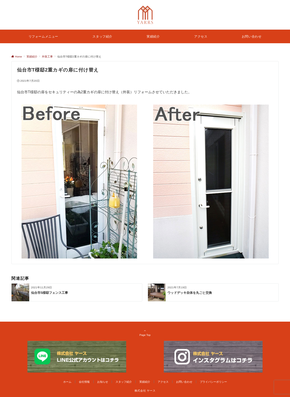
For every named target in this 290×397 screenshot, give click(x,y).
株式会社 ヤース (145, 390)
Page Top (145, 333)
